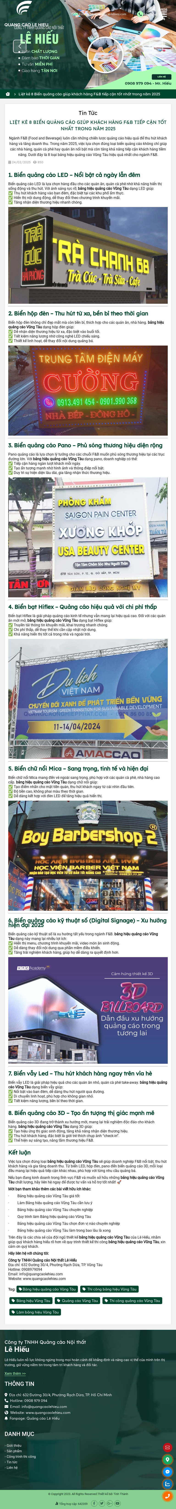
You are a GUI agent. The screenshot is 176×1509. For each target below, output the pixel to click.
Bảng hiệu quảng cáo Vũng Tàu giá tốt (48, 1196)
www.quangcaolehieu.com (44, 1278)
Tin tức (12, 1462)
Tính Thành (120, 1494)
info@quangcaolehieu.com (41, 1274)
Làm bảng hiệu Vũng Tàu (35, 1312)
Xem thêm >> (15, 1373)
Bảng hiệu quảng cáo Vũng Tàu (47, 1289)
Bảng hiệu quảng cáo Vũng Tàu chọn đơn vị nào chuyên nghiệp (68, 1223)
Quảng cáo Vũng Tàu (77, 1300)
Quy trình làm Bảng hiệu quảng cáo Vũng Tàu (54, 1216)
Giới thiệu (14, 1446)
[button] (156, 46)
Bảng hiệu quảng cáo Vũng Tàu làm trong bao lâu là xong (64, 1230)
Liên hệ (12, 1468)
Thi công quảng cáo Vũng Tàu (132, 1300)
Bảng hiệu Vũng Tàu (31, 1300)
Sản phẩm (14, 1451)
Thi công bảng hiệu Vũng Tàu (109, 1289)
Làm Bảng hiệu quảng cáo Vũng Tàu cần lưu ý (54, 1203)
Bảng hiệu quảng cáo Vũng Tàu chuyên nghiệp (55, 1210)
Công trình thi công (21, 1457)
